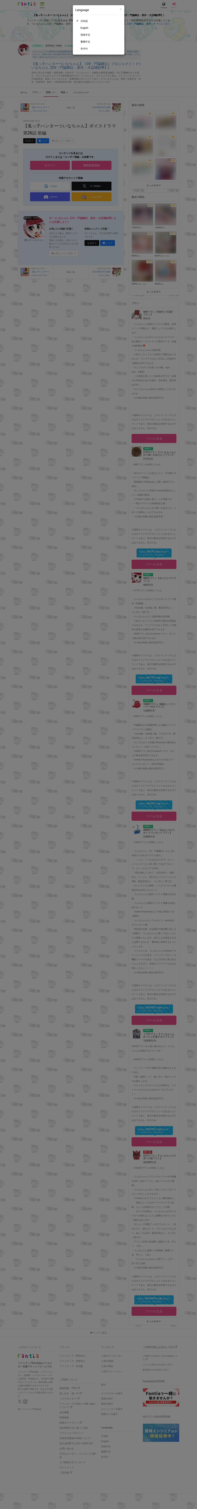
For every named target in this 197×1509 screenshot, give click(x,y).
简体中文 (85, 34)
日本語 (84, 21)
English (84, 28)
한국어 (84, 48)
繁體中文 (85, 41)
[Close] (121, 9)
